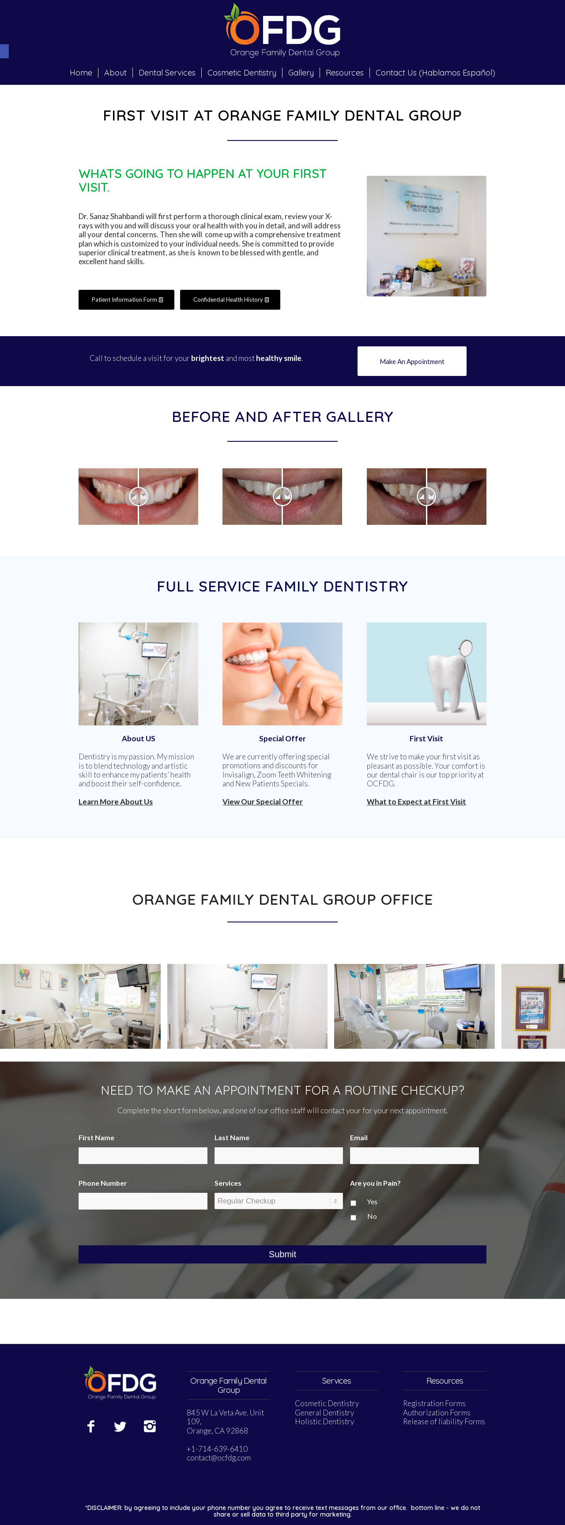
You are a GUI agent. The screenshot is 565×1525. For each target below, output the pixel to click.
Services (228, 1183)
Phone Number (105, 1183)
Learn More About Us (116, 801)
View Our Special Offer (262, 801)
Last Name (235, 1138)
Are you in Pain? (375, 1183)
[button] (4, 51)
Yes (372, 1202)
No (372, 1216)
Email (361, 1138)
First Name (99, 1138)
